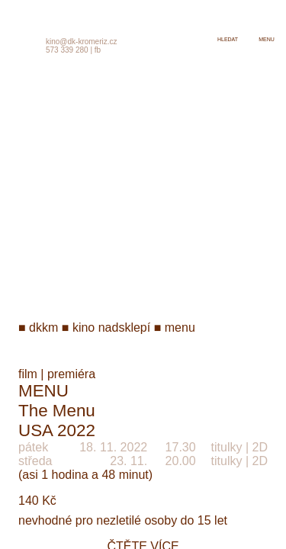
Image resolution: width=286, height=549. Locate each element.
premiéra (71, 374)
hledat (227, 39)
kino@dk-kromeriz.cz (81, 41)
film (27, 374)
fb (98, 50)
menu (267, 39)
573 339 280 (67, 50)
